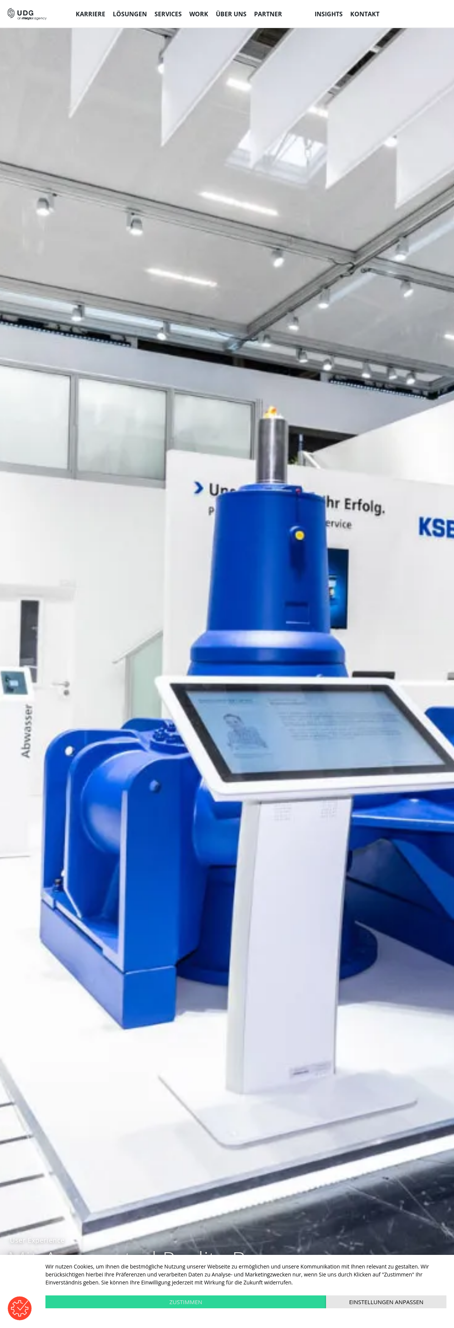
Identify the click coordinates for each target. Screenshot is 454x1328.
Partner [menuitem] (268, 14)
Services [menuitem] (168, 14)
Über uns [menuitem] (231, 14)
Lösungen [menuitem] (130, 14)
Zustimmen (185, 1302)
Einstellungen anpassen (386, 1302)
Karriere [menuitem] (90, 14)
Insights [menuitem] (329, 14)
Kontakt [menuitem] (364, 14)
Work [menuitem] (198, 14)
